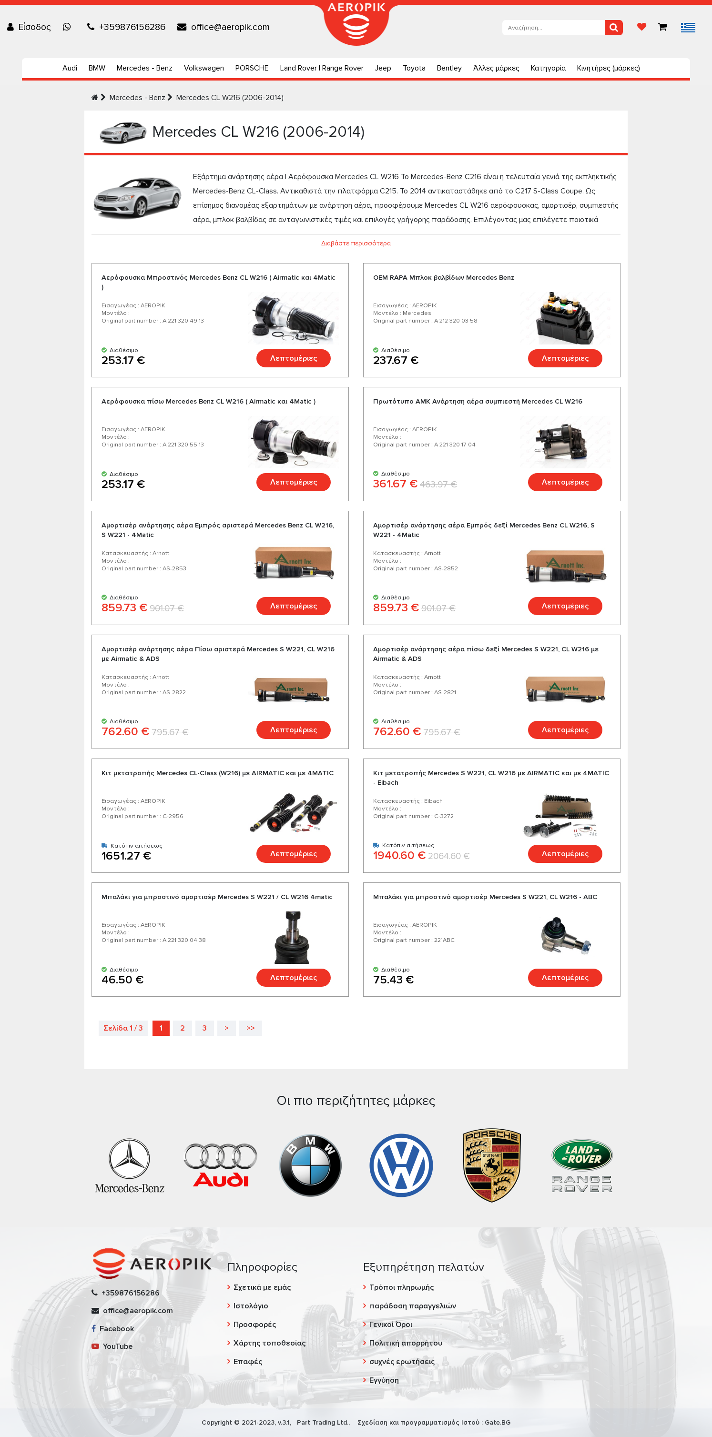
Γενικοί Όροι (390, 1324)
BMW (97, 68)
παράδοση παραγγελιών (412, 1306)
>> (250, 1028)
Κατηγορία (548, 68)
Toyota (414, 68)
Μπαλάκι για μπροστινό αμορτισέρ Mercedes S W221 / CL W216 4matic (217, 897)
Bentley (449, 68)
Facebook (113, 1329)
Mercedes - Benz (145, 68)
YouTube (112, 1346)
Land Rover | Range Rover (322, 68)
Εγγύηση (384, 1380)
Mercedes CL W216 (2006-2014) (230, 97)
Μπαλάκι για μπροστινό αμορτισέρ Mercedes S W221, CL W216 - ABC (485, 897)
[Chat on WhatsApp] (69, 27)
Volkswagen (204, 68)
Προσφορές (255, 1324)
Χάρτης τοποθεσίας (269, 1343)
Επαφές (248, 1361)
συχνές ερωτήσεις (402, 1361)
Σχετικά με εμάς (262, 1287)
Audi (69, 68)
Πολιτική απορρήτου (405, 1343)
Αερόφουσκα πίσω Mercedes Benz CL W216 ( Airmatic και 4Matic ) (208, 401)
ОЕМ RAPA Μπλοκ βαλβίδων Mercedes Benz (443, 277)
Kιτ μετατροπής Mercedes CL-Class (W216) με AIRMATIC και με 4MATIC (218, 773)
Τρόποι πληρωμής (401, 1287)
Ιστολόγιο (251, 1306)
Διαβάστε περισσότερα (356, 243)
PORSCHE (252, 68)
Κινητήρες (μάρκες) (608, 68)
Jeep (383, 68)
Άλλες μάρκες (496, 68)
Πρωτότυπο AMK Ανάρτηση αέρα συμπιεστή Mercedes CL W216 (477, 401)
